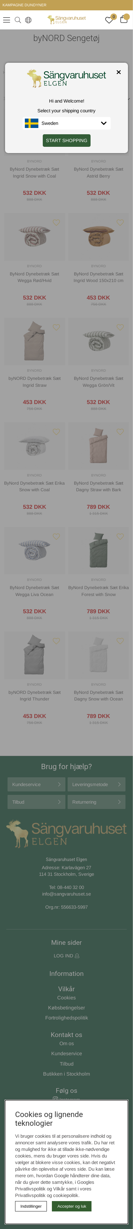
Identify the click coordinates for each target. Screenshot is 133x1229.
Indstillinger (31, 1206)
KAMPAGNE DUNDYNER (25, 5)
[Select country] (27, 19)
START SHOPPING (66, 140)
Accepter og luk (71, 1206)
